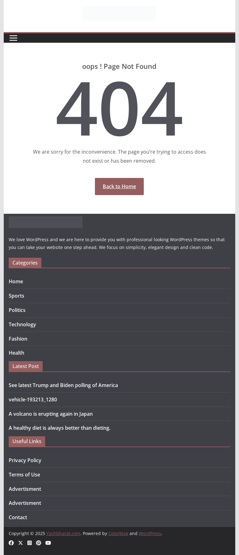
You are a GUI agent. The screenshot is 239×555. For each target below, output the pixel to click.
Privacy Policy (25, 460)
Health (16, 352)
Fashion (18, 338)
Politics (17, 310)
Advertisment (25, 489)
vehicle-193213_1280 (33, 399)
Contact (18, 517)
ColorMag (118, 533)
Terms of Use (24, 474)
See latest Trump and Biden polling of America (63, 385)
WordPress (150, 533)
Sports (16, 295)
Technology (22, 324)
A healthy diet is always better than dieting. (59, 427)
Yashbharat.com (63, 533)
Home (16, 281)
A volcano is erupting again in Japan (51, 413)
